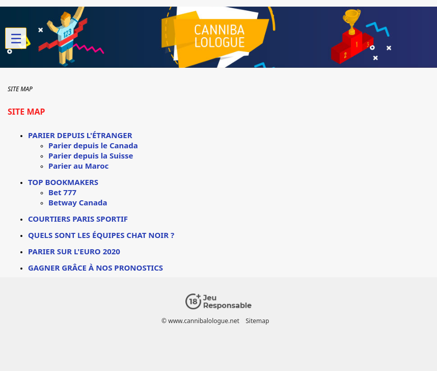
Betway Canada (77, 202)
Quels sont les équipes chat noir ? (101, 235)
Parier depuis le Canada (93, 145)
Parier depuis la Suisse (90, 155)
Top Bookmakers (63, 182)
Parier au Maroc (78, 166)
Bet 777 (62, 192)
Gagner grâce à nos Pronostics (95, 267)
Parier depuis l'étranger (80, 135)
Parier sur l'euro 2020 (74, 251)
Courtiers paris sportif (78, 219)
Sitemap (257, 320)
